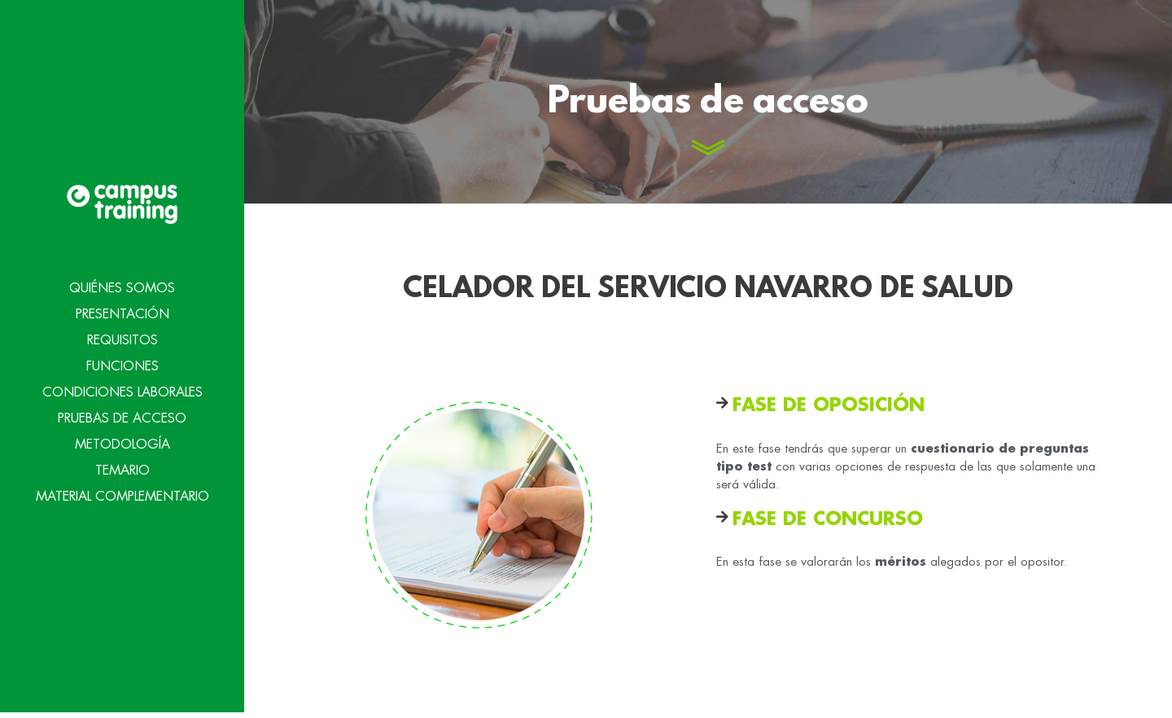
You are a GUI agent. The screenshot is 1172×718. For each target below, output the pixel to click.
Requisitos (122, 337)
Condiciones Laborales (122, 389)
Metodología (122, 442)
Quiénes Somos (122, 285)
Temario (122, 468)
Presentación (122, 311)
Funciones (122, 363)
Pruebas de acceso (122, 415)
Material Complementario (122, 494)
